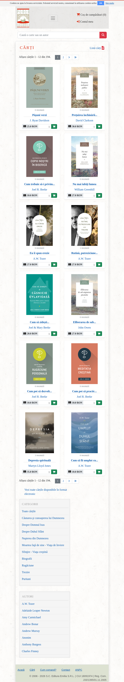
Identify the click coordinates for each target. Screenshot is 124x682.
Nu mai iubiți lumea (84, 184)
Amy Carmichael (31, 617)
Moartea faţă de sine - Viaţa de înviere (43, 545)
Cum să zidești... (39, 322)
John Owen (84, 327)
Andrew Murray (31, 630)
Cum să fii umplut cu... (84, 460)
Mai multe (109, 3)
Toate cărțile (29, 511)
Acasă (21, 669)
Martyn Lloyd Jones (39, 465)
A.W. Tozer (39, 258)
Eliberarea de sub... (84, 322)
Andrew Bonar (30, 624)
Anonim (26, 637)
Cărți (32, 669)
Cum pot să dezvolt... (39, 391)
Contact (65, 669)
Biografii (27, 558)
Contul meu (85, 21)
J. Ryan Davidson (39, 120)
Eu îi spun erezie (39, 253)
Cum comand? (48, 669)
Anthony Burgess (31, 644)
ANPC (78, 669)
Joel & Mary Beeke (39, 327)
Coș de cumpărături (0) (91, 14)
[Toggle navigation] (53, 18)
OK (100, 3)
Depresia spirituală (39, 460)
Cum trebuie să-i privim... (39, 184)
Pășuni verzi (39, 115)
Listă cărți (97, 48)
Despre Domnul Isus (33, 524)
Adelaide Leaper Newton (36, 610)
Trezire (26, 572)
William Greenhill (84, 189)
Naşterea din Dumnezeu (35, 538)
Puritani (26, 578)
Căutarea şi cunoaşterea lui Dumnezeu (43, 518)
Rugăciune (28, 565)
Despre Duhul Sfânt (33, 531)
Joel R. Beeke (39, 189)
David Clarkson (84, 120)
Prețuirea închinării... (84, 115)
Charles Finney (30, 651)
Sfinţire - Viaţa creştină (35, 551)
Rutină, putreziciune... (84, 253)
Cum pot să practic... (84, 391)
